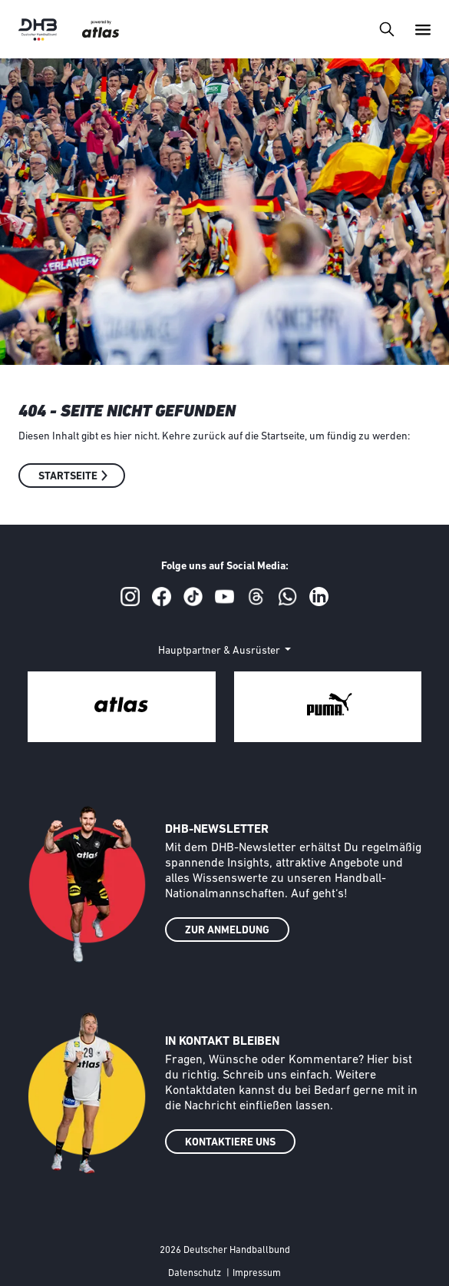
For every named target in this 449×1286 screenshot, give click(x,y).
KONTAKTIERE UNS (230, 1142)
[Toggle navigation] (386, 28)
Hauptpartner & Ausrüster (220, 651)
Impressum (257, 1273)
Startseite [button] (67, 476)
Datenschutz (194, 1273)
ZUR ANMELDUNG (227, 930)
